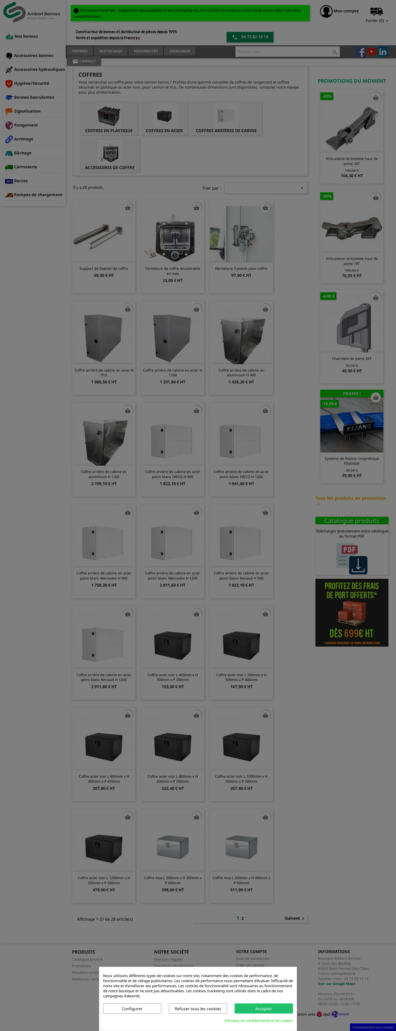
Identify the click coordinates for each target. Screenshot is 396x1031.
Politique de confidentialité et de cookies (259, 1020)
